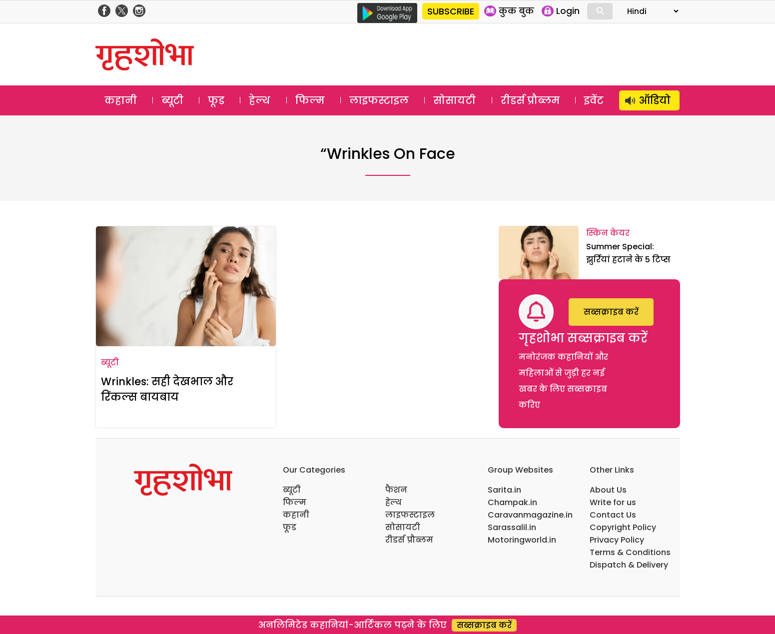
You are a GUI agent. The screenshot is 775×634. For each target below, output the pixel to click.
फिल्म (310, 100)
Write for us (613, 502)
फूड (216, 100)
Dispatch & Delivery (629, 565)
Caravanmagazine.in (530, 515)
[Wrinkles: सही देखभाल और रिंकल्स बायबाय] (186, 286)
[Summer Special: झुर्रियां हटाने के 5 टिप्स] (539, 252)
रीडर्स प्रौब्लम (530, 100)
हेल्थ (259, 100)
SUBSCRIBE (450, 11)
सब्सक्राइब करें (611, 312)
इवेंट (594, 100)
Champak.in (512, 502)
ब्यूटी (172, 100)
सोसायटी (454, 100)
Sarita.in (504, 490)
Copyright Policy (623, 527)
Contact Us (613, 515)
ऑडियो (655, 100)
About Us (608, 490)
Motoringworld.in (522, 540)
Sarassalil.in (512, 527)
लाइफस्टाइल (379, 100)
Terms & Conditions (630, 552)
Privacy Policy (617, 540)
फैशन (396, 490)
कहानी (120, 100)
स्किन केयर (608, 233)
